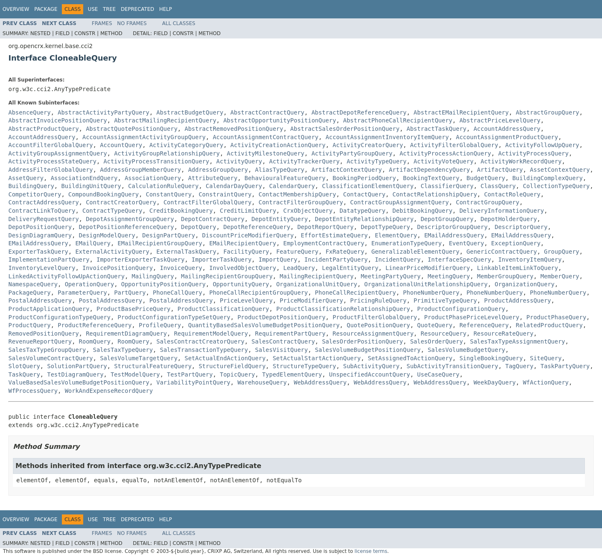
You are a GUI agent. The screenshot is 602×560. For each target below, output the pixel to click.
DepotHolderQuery (508, 219)
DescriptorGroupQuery (452, 227)
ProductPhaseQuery (556, 317)
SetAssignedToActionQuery (410, 358)
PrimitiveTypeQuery (445, 300)
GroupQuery (561, 251)
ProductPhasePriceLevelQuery (472, 317)
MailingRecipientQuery (317, 276)
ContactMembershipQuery (297, 194)
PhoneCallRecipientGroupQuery (258, 292)
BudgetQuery (486, 178)
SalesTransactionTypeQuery (204, 349)
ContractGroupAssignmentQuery (399, 202)
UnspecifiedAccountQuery (369, 374)
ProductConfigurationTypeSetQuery (173, 317)
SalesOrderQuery (436, 341)
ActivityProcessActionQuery (445, 153)
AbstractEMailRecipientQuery (461, 112)
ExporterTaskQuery (38, 251)
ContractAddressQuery (43, 202)
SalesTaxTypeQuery (123, 349)
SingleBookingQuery (491, 358)
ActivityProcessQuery (533, 153)
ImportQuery (277, 259)
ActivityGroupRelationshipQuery (167, 153)
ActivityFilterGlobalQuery (454, 145)
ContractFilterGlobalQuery (207, 202)
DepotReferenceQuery (256, 227)
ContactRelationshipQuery (435, 194)
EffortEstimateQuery (334, 235)
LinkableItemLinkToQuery (517, 268)
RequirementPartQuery (290, 333)
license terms (371, 551)
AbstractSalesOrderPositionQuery (344, 128)
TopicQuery (237, 374)
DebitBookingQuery (422, 210)
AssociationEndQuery (84, 178)
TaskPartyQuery (565, 366)
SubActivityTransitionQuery (452, 366)
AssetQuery (25, 178)
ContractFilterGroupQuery (300, 202)
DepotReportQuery (325, 227)
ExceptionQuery (516, 243)
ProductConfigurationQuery (461, 308)
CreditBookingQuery (181, 210)
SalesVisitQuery (281, 349)
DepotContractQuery (213, 219)
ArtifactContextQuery (346, 169)
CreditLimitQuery (248, 210)
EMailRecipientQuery (242, 243)
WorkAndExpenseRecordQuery (109, 390)
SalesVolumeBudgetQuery (466, 349)
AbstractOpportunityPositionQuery (279, 120)
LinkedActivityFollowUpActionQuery (66, 276)
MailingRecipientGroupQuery (227, 276)
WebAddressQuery (320, 382)
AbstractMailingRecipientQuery (165, 120)
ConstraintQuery (225, 194)
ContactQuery (364, 194)
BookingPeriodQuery (364, 178)
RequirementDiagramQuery (126, 333)
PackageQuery (29, 292)
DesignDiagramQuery (40, 235)
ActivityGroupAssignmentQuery (57, 153)
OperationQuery (89, 284)
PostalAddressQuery (40, 300)
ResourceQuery (444, 333)
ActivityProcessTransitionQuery (156, 161)
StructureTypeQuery (304, 366)
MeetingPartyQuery (391, 276)
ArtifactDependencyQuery (429, 169)
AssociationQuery (153, 178)
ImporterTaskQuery (221, 259)
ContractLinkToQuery (41, 210)
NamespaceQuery (33, 284)
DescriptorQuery (521, 227)
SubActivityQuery (371, 366)
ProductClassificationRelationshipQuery (343, 308)
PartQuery (130, 292)
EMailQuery (92, 243)
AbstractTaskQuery (436, 128)
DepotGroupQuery (447, 219)
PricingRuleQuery (378, 300)
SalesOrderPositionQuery (362, 341)
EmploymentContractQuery (323, 243)
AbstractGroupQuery (547, 112)
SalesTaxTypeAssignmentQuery (517, 341)
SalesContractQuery (283, 341)
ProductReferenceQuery (95, 325)
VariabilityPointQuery (193, 382)
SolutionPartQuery (77, 366)
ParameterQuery (82, 292)
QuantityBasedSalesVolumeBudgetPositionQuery (263, 325)
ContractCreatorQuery (121, 202)
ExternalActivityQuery (112, 251)
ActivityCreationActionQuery (278, 145)
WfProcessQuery (33, 390)
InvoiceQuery (181, 268)
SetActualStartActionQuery (317, 358)
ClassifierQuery (447, 186)
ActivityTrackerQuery (304, 161)
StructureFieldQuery (232, 366)
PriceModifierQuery (311, 300)
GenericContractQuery (502, 251)
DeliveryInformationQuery (501, 210)
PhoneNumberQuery (431, 292)
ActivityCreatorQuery (367, 145)
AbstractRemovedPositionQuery (233, 128)
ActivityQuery (239, 161)
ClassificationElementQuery (367, 186)
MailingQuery (153, 276)
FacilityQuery (246, 251)
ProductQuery (29, 325)
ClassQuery (498, 186)
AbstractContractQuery (267, 112)
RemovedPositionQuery (43, 333)
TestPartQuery (190, 374)
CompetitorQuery (34, 194)
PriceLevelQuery (246, 300)
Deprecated (137, 9)
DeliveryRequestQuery (43, 219)
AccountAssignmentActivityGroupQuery (144, 137)
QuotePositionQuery (378, 325)
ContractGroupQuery (487, 202)
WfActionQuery (546, 382)
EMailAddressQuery (454, 235)
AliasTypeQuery (279, 169)
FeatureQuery (297, 251)
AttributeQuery (212, 178)
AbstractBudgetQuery (189, 112)
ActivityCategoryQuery (186, 145)
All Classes (178, 23)
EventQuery (466, 243)
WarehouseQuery (262, 382)
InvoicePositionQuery (117, 268)
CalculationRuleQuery (163, 186)
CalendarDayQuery (234, 186)
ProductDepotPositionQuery (281, 317)
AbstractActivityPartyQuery (103, 112)
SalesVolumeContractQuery (50, 358)
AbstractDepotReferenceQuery (359, 112)
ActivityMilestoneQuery (265, 153)
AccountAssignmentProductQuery (507, 137)
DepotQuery (198, 227)
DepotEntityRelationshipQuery (364, 219)
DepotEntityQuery (280, 219)
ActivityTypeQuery (376, 161)
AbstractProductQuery (43, 128)
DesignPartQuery (168, 235)
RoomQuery (95, 341)
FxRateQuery (345, 251)
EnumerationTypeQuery (406, 243)
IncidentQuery (398, 259)
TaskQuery (24, 374)
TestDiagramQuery (75, 374)
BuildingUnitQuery (91, 186)
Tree (109, 9)
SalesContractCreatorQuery (200, 341)
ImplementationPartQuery (48, 259)
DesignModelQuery (107, 235)
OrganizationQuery (524, 284)
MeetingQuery (449, 276)
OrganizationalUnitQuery (316, 284)
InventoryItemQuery (530, 259)
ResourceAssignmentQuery (372, 333)
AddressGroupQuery (218, 169)
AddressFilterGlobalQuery (50, 169)
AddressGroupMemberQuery (140, 169)
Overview (16, 9)
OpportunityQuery (241, 284)
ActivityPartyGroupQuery (352, 153)
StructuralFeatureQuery (152, 366)
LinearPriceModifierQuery (427, 268)
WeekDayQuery (495, 382)
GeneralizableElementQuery (415, 251)
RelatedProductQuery (549, 325)
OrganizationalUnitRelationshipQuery (425, 284)
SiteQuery (546, 358)
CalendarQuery (292, 186)
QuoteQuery (434, 325)
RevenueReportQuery (40, 341)
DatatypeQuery (362, 210)
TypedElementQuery (292, 374)
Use (93, 9)
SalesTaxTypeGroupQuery (47, 349)
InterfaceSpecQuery (459, 259)
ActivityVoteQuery (443, 161)
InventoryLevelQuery (41, 268)
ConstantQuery (169, 194)
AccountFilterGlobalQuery (50, 145)
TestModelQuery (135, 374)
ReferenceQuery (484, 325)
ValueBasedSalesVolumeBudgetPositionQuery (78, 382)
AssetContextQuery (560, 169)
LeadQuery (299, 268)
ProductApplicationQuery (48, 308)
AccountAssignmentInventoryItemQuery (387, 137)
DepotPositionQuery (40, 227)
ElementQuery (396, 235)
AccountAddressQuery (507, 128)
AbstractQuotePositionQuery (131, 128)
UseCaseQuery (438, 374)
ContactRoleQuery (512, 194)
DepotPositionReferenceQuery (126, 227)
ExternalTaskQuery (186, 251)
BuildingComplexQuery (547, 178)
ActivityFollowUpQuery (542, 145)
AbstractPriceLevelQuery (500, 120)
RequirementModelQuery (211, 333)
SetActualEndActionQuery (224, 358)
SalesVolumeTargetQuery (138, 358)
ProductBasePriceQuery (134, 308)
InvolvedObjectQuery (242, 268)
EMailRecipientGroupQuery (159, 243)
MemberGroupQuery (505, 276)
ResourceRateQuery (503, 333)
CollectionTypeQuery (556, 186)
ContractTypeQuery (112, 210)
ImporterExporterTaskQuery (141, 259)
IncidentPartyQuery (336, 259)
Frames (102, 23)
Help (165, 9)
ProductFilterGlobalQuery (374, 317)
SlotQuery (24, 366)
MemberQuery (560, 276)
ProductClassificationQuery (223, 308)
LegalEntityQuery (350, 268)
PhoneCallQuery (177, 292)
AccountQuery (121, 145)
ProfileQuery (160, 325)
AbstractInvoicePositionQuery (57, 120)
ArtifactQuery (500, 169)
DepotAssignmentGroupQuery (130, 219)
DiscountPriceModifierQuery (248, 235)
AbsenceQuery (29, 112)
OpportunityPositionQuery (163, 284)
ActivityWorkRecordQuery (521, 161)
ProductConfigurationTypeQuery (59, 317)
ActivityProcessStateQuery (52, 161)
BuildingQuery (31, 186)
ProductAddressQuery (517, 300)
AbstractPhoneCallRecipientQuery (397, 120)
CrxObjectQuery (307, 210)
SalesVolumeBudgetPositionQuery (368, 349)
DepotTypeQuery (385, 227)
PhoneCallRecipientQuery (355, 292)
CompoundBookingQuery (103, 194)
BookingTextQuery (431, 178)
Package (45, 9)
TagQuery (519, 366)
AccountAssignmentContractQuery (266, 137)
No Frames (132, 23)
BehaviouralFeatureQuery (285, 178)
